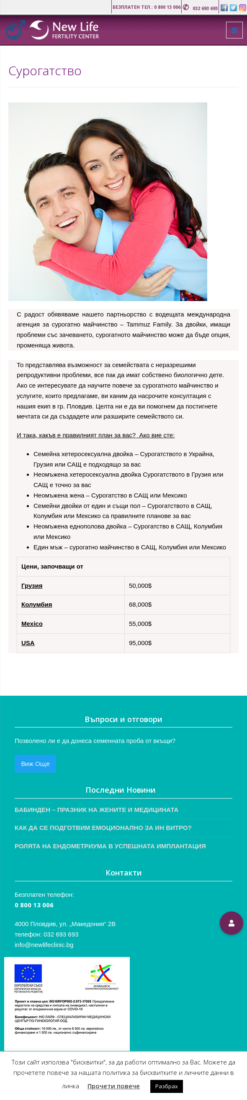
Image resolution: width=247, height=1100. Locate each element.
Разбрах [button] (166, 1086)
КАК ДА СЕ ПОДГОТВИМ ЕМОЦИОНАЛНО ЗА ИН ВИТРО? (103, 827)
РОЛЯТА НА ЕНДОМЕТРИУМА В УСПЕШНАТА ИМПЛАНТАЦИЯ (110, 846)
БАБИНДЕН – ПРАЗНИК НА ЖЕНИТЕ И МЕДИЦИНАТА (96, 809)
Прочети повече (113, 1086)
